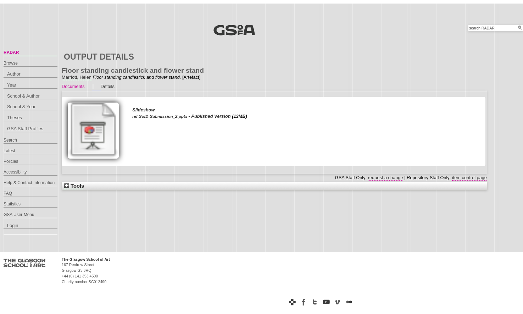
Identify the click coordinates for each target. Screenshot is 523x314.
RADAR (11, 52)
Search (10, 140)
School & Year (21, 106)
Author (14, 74)
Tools (74, 186)
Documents (73, 86)
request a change (385, 177)
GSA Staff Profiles (25, 128)
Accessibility (15, 172)
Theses (14, 117)
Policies (11, 161)
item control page (469, 177)
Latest (9, 150)
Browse (11, 63)
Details (108, 86)
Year (11, 85)
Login (12, 225)
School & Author (23, 96)
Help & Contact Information (29, 182)
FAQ (8, 193)
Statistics (12, 204)
